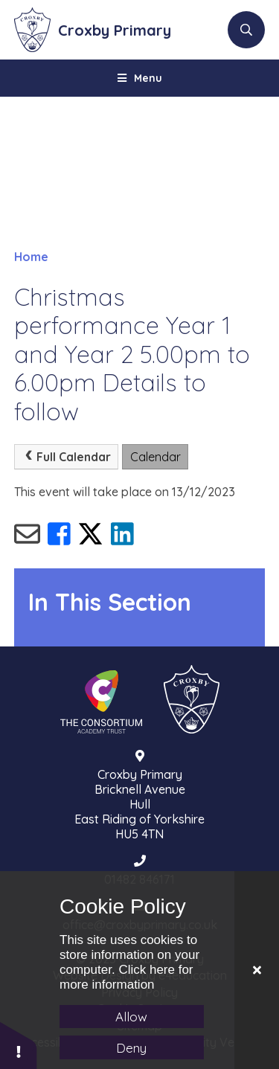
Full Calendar (66, 456)
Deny (131, 1048)
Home (31, 256)
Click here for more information (126, 977)
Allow (131, 1016)
